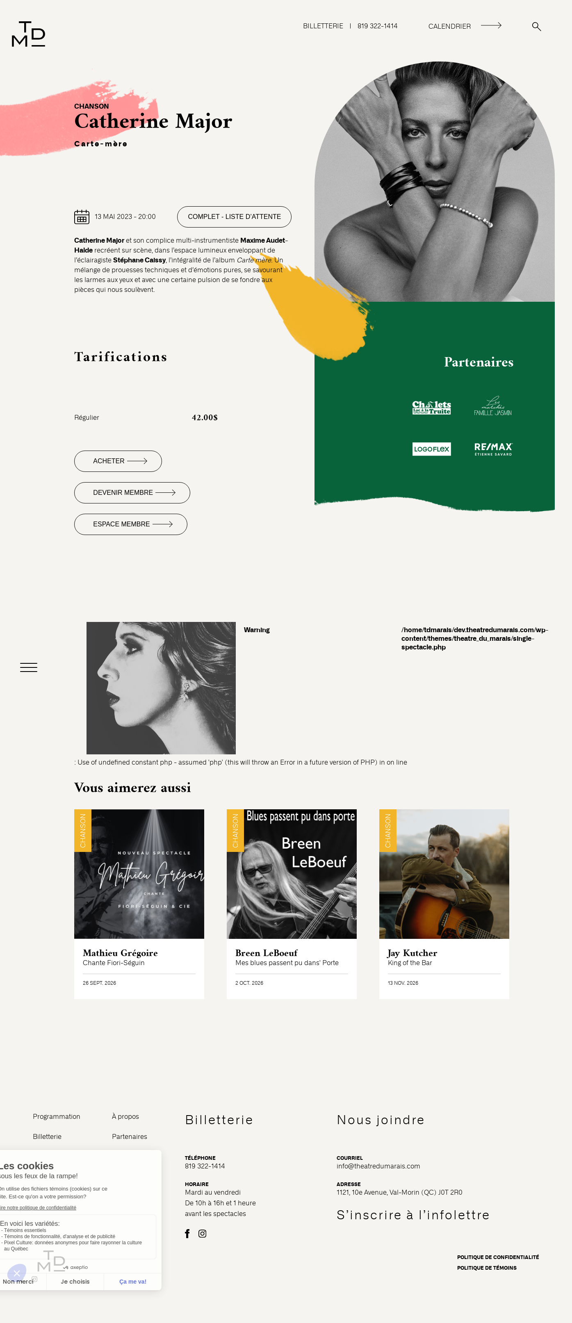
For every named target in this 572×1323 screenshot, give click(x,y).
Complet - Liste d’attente (234, 216)
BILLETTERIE (323, 26)
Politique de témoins (487, 1268)
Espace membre (121, 524)
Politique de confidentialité (498, 1257)
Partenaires (129, 1137)
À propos (125, 1116)
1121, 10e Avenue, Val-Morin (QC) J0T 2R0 (400, 1192)
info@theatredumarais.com (378, 1166)
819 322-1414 (378, 26)
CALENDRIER (449, 26)
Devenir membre (123, 492)
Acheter (108, 461)
